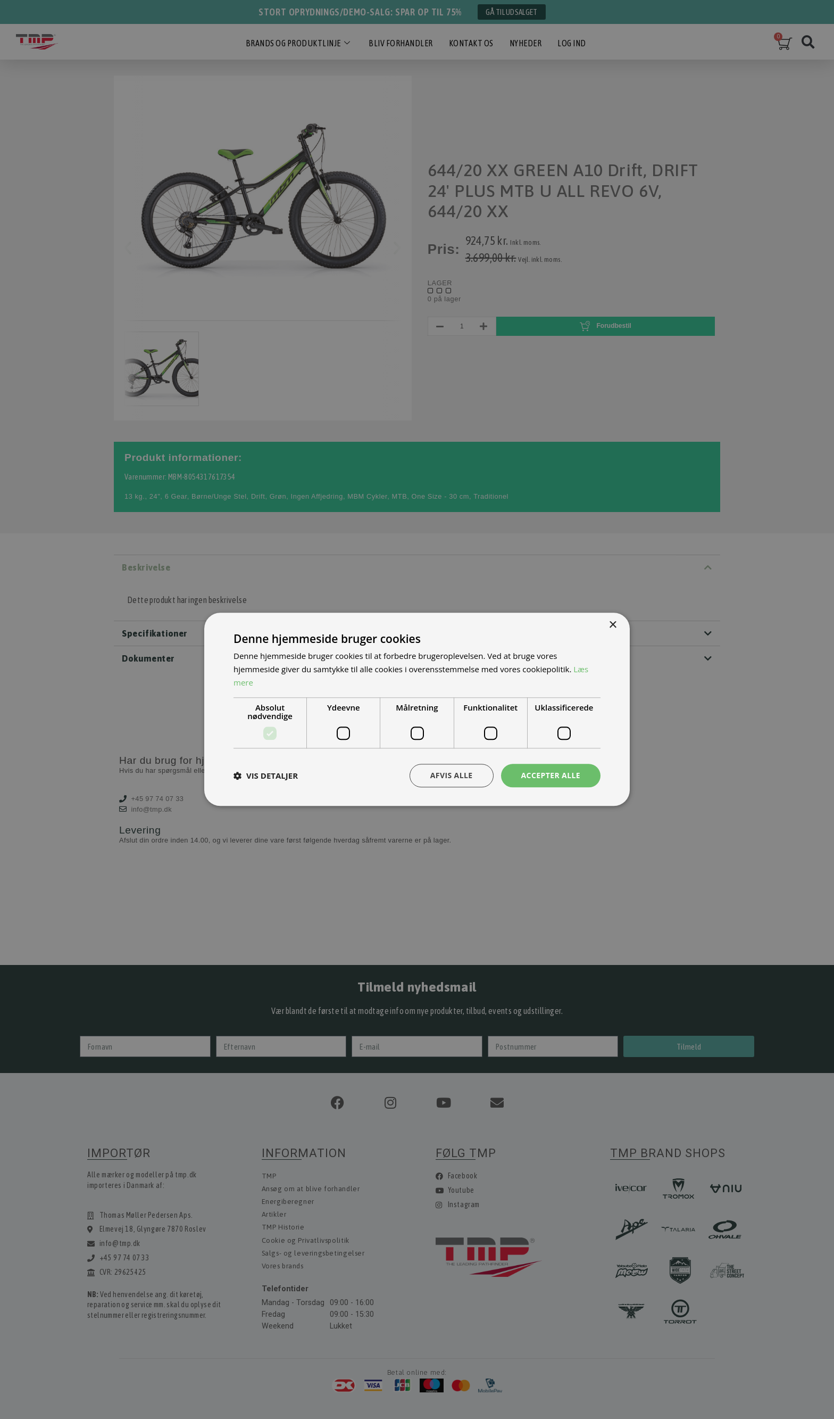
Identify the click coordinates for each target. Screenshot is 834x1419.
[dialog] (417, 709)
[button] (265, 775)
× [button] (612, 625)
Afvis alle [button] (451, 775)
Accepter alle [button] (550, 775)
